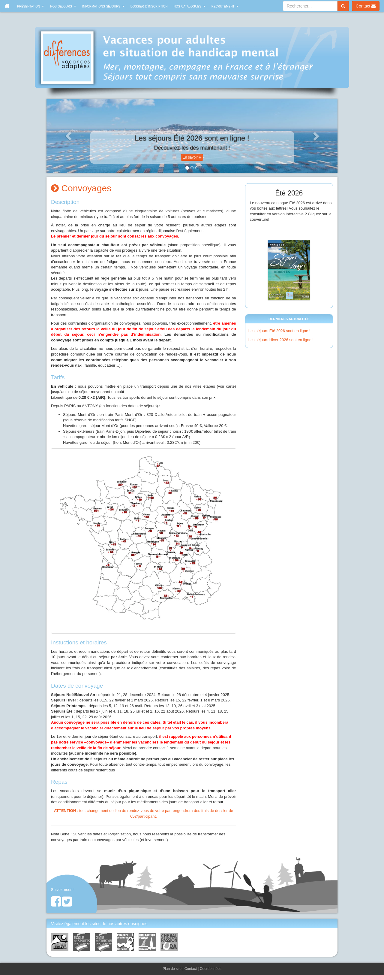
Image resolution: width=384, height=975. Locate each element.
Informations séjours (103, 6)
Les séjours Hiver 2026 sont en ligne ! (281, 340)
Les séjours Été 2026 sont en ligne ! (279, 331)
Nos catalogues (190, 6)
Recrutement (225, 6)
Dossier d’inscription (149, 6)
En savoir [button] (192, 157)
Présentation (30, 6)
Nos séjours (63, 6)
